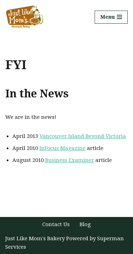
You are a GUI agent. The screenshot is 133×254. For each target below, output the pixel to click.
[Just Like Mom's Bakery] (26, 17)
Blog (85, 224)
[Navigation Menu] (111, 17)
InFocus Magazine (62, 148)
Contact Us (56, 224)
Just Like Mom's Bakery (35, 238)
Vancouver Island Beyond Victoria (82, 136)
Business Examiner (69, 160)
